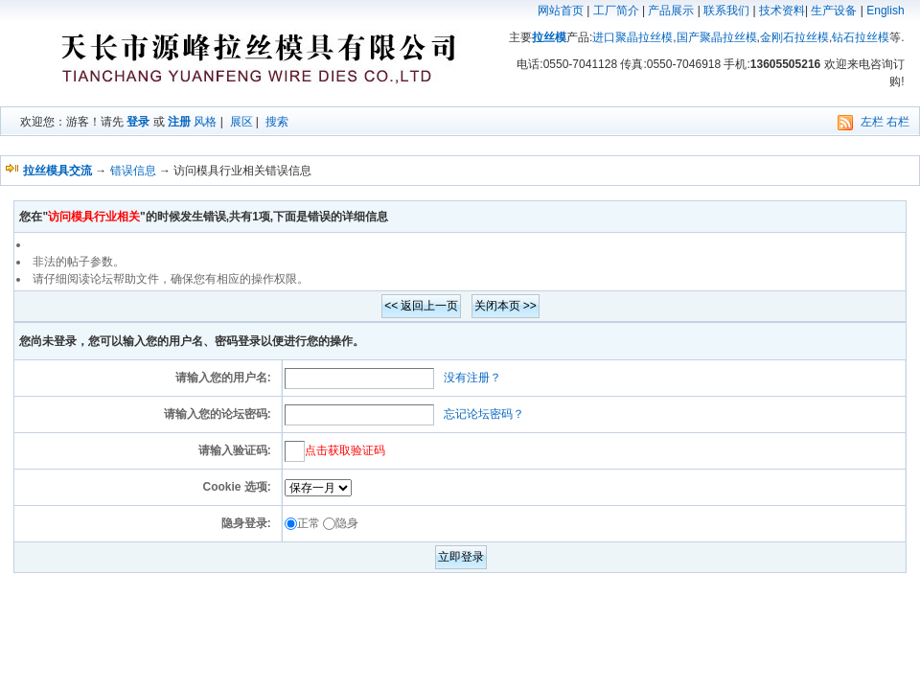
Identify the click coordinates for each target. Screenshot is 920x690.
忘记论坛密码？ (484, 414)
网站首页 (561, 10)
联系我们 (726, 10)
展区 (241, 121)
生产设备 (834, 10)
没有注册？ (472, 377)
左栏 (872, 121)
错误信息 (133, 170)
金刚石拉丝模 (794, 37)
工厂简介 (616, 10)
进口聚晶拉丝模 (632, 37)
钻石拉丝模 (860, 37)
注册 (179, 121)
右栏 (897, 121)
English (885, 10)
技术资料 (782, 10)
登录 (138, 121)
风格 (205, 121)
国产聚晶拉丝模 (717, 37)
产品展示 (671, 10)
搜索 (276, 121)
